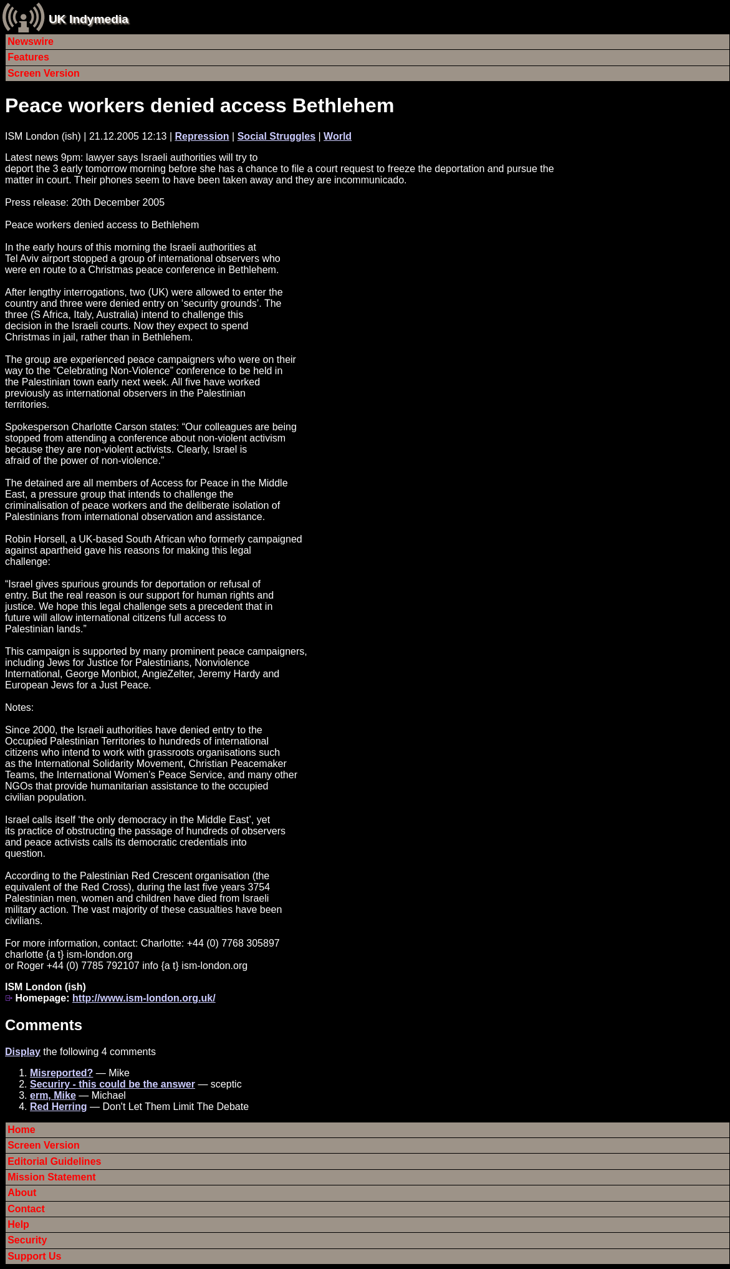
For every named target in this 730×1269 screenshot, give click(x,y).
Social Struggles (276, 136)
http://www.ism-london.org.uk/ (144, 998)
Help (18, 1224)
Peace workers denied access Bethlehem (199, 105)
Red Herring (58, 1106)
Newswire (30, 41)
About (21, 1192)
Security (27, 1240)
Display (23, 1051)
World (338, 136)
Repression (202, 136)
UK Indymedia (88, 19)
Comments (43, 1024)
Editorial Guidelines (54, 1161)
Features (28, 57)
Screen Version (43, 73)
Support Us (34, 1256)
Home (21, 1129)
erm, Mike (53, 1095)
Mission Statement (51, 1177)
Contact (26, 1209)
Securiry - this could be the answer (112, 1084)
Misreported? (61, 1073)
